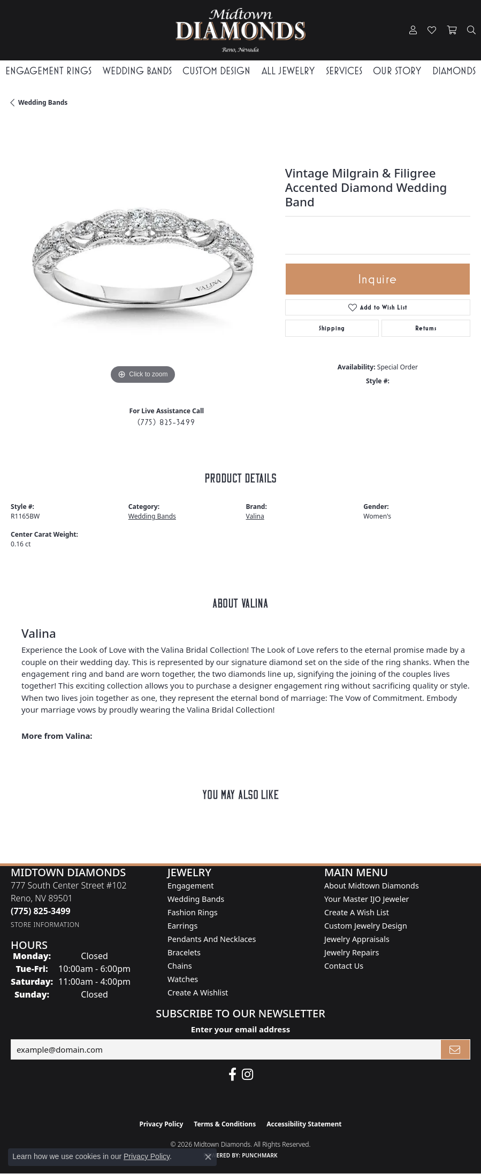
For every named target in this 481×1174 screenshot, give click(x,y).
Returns (426, 328)
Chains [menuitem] (179, 966)
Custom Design (216, 71)
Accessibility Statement (303, 1124)
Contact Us (343, 966)
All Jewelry (288, 71)
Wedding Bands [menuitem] (195, 899)
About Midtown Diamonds (371, 885)
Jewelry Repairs (351, 952)
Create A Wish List (356, 912)
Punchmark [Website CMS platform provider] (260, 1155)
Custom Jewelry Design (365, 926)
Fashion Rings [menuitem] (192, 912)
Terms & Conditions (225, 1124)
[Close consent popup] (208, 1157)
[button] (413, 30)
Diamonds (454, 71)
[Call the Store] (41, 911)
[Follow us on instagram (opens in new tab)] (247, 1074)
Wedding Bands (137, 71)
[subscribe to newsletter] (455, 1049)
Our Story (397, 71)
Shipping (332, 328)
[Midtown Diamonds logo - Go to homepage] (241, 30)
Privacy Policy (162, 1124)
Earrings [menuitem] (182, 926)
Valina (255, 516)
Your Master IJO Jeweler (366, 899)
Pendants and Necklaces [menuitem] (211, 939)
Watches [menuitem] (182, 979)
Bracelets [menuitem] (184, 952)
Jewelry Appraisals (357, 939)
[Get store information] (45, 924)
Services (344, 71)
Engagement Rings (48, 71)
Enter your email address (240, 1029)
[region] (142, 255)
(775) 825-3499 (167, 422)
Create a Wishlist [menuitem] (197, 992)
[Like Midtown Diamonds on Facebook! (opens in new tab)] (232, 1074)
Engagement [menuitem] (190, 885)
